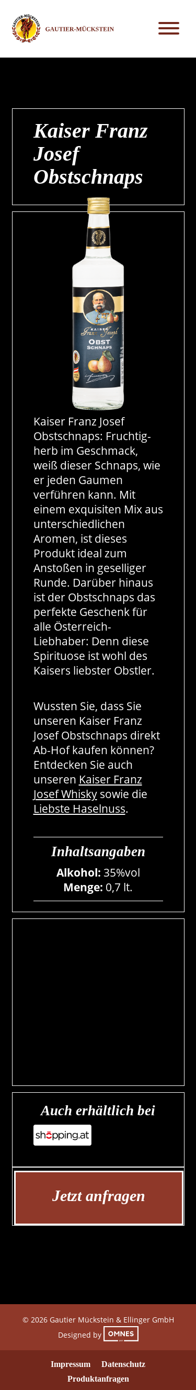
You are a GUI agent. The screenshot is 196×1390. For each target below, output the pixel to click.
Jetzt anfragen (98, 1195)
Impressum (70, 1364)
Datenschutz (123, 1364)
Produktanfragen (98, 1378)
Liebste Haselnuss (79, 808)
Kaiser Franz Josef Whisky (87, 786)
